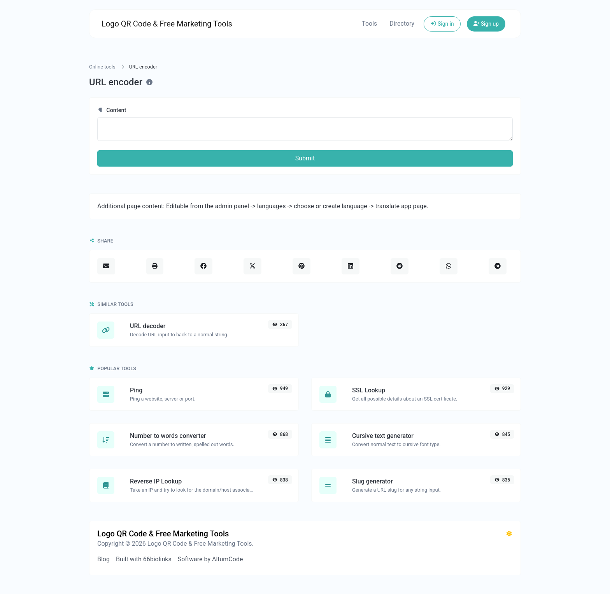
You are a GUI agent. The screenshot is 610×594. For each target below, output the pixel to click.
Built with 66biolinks (144, 559)
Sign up (486, 24)
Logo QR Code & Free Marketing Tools (167, 23)
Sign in (442, 24)
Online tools (102, 67)
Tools (369, 23)
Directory (401, 23)
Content (111, 110)
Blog (103, 559)
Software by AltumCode (210, 559)
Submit (305, 158)
